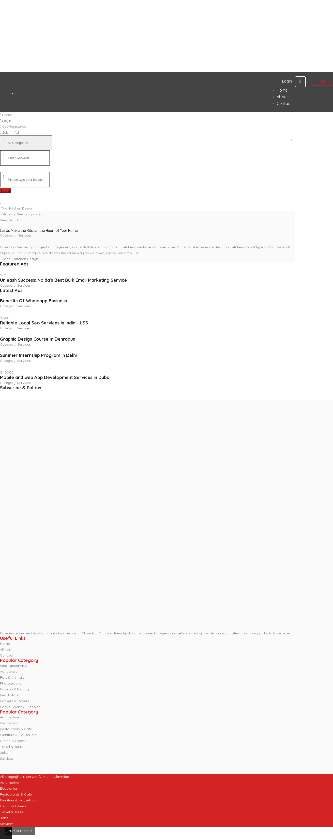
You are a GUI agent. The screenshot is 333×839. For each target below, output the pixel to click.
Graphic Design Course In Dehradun (37, 339)
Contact (6, 655)
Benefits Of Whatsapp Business (33, 301)
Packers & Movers (14, 701)
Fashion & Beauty (14, 689)
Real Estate (9, 695)
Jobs (4, 752)
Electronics (9, 723)
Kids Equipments (13, 665)
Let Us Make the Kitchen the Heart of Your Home (39, 230)
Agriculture (8, 671)
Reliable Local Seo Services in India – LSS (44, 323)
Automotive (9, 717)
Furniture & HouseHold (18, 735)
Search (5, 190)
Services (25, 235)
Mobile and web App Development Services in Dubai (55, 377)
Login (294, 81)
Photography (11, 683)
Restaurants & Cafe (16, 729)
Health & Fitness (13, 741)
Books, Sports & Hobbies (20, 707)
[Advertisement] (147, 36)
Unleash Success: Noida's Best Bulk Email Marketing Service (63, 280)
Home (5, 643)
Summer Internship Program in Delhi (38, 355)
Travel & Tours (11, 746)
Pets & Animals (12, 677)
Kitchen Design (26, 259)
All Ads (5, 649)
